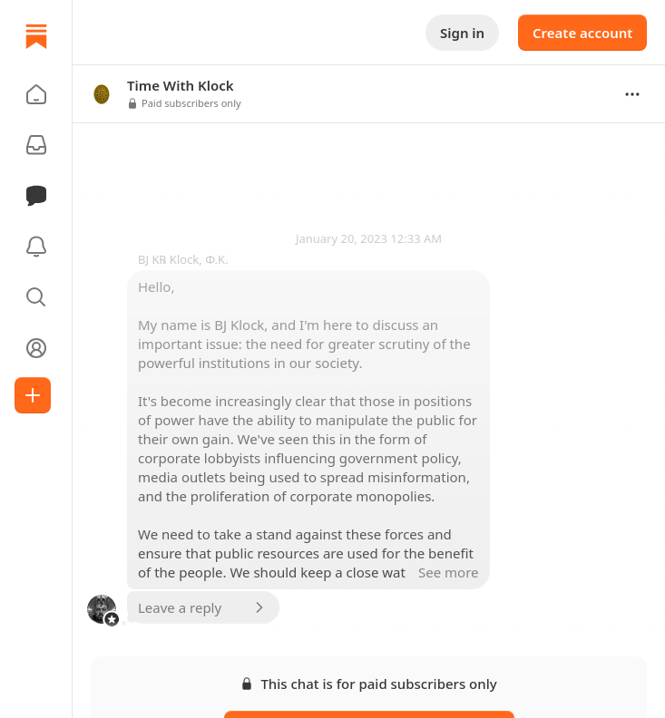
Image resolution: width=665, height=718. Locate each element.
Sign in (462, 33)
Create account (582, 33)
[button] (36, 94)
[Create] (33, 395)
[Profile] (36, 348)
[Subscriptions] (36, 145)
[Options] (632, 94)
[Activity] (36, 246)
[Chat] (36, 196)
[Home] (36, 36)
